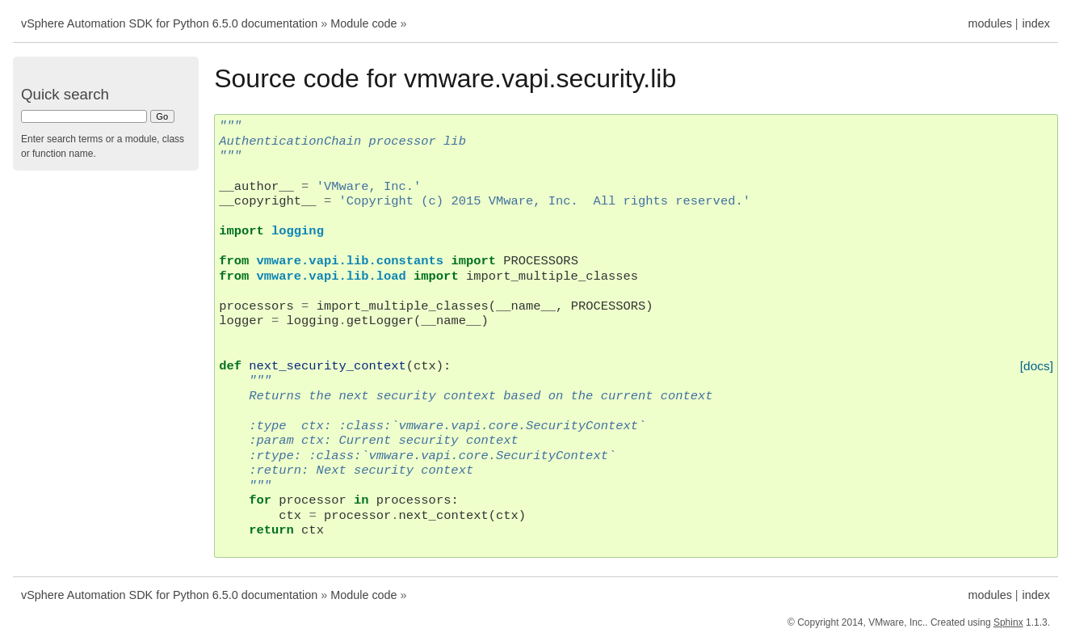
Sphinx (1008, 622)
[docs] (1036, 366)
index (1036, 23)
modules (989, 23)
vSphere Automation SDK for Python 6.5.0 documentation (169, 23)
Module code (363, 23)
